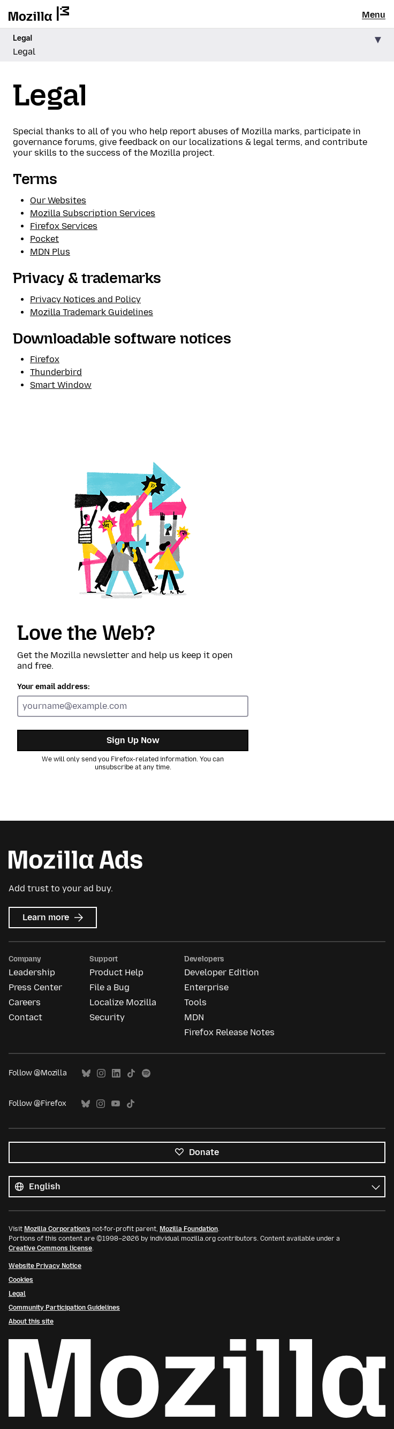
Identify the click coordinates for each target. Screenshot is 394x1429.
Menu (373, 15)
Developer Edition (221, 972)
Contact (25, 1017)
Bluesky (86, 1073)
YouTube (115, 1104)
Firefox (44, 359)
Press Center (35, 987)
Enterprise (206, 987)
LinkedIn (116, 1073)
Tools (195, 1002)
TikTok (131, 1073)
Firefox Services (63, 226)
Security (107, 1017)
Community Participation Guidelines (64, 1307)
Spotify (146, 1073)
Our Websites (58, 200)
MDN (194, 1017)
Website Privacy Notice (45, 1266)
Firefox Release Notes (229, 1032)
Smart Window (61, 385)
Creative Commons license (50, 1248)
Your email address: (53, 686)
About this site (31, 1321)
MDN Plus (50, 252)
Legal (17, 1293)
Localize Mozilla (122, 1002)
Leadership (32, 972)
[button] (197, 45)
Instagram (101, 1073)
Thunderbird (56, 372)
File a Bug (109, 987)
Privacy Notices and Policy (85, 299)
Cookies (21, 1279)
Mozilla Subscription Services (92, 213)
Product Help (116, 972)
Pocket (44, 239)
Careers (25, 1002)
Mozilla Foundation (189, 1229)
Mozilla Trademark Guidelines (91, 312)
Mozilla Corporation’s (57, 1229)
